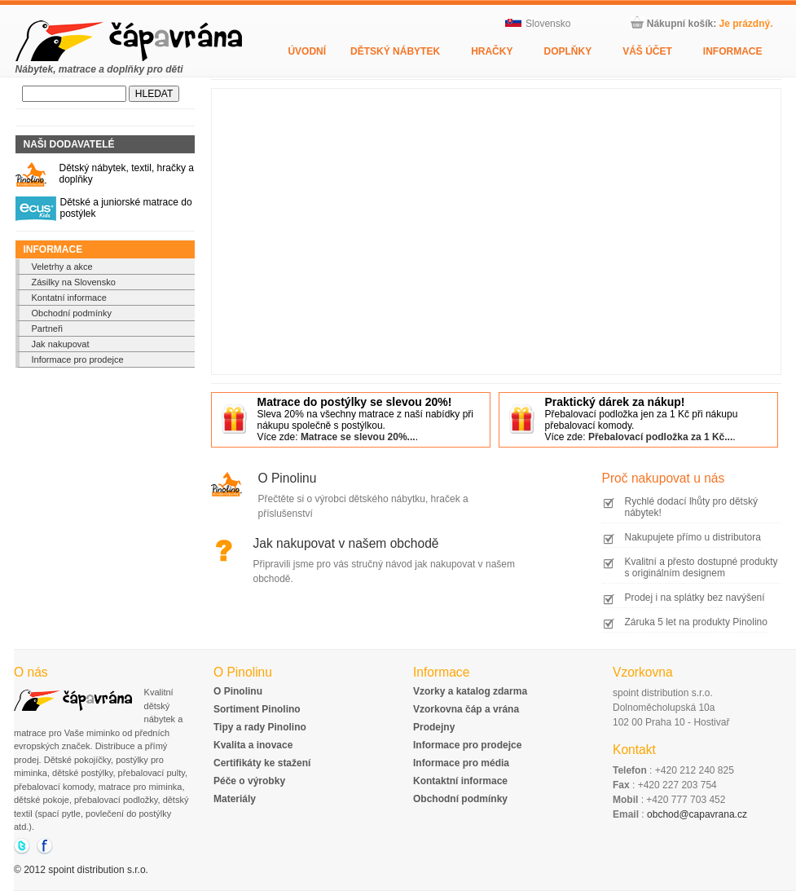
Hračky (491, 51)
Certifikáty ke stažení (261, 763)
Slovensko (537, 23)
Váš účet (647, 51)
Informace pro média (461, 763)
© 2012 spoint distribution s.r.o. (81, 870)
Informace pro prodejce (78, 359)
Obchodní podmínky (72, 313)
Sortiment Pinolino (257, 709)
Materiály (234, 799)
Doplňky (567, 51)
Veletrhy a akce (62, 266)
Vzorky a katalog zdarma (470, 691)
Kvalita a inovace (252, 745)
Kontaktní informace (460, 781)
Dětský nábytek (395, 51)
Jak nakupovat (61, 344)
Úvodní (307, 51)
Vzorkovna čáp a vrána (466, 709)
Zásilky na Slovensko (74, 282)
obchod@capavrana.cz (697, 814)
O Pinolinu (287, 478)
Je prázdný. (745, 23)
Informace (733, 51)
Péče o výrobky (249, 781)
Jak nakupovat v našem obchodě (346, 543)
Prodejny (434, 727)
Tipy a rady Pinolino (259, 727)
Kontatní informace (69, 297)
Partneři (48, 328)
